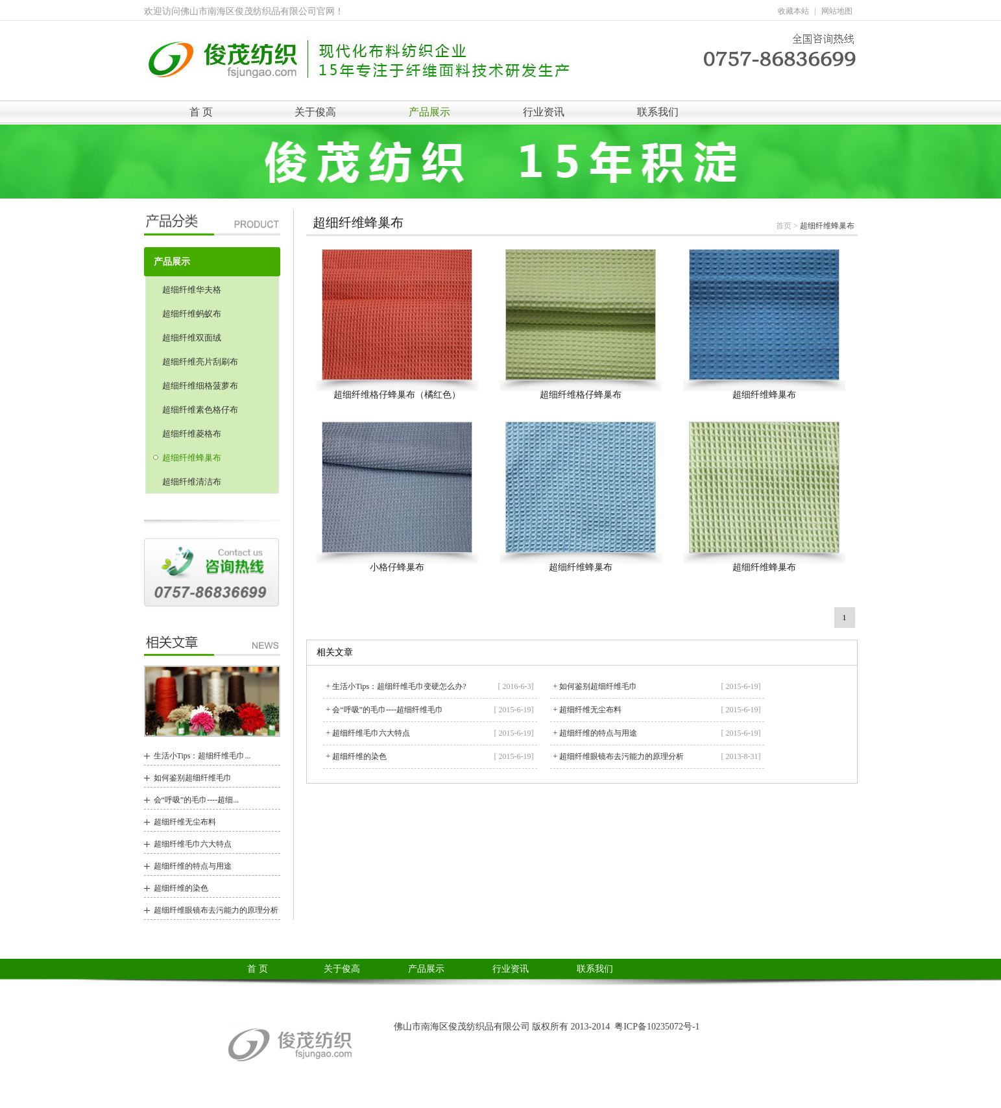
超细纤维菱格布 (191, 434)
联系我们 (658, 111)
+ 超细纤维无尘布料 (587, 709)
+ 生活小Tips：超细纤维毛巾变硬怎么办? (396, 686)
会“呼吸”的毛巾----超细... (196, 799)
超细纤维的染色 (181, 888)
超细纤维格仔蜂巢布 (580, 395)
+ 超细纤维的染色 (356, 756)
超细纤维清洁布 (191, 482)
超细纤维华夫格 (191, 290)
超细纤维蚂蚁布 (191, 314)
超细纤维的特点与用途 (193, 866)
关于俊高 (315, 111)
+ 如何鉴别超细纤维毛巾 (595, 686)
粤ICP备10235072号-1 (656, 1026)
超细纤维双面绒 (191, 338)
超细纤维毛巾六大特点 (193, 844)
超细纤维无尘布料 (185, 821)
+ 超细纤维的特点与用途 (595, 733)
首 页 (201, 111)
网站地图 (836, 11)
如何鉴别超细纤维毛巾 (193, 777)
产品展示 (429, 111)
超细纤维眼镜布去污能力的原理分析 (216, 910)
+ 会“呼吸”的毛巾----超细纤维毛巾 (384, 709)
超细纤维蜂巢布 (191, 458)
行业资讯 (543, 111)
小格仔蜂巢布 (397, 567)
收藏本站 (793, 11)
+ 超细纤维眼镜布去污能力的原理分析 (618, 756)
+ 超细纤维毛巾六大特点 (368, 733)
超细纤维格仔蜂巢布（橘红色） (397, 395)
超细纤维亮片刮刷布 (200, 362)
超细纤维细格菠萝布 (200, 386)
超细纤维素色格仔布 (200, 410)
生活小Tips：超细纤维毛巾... (202, 755)
